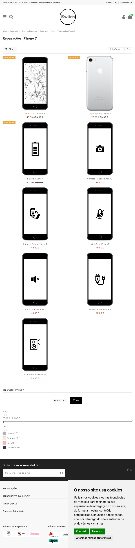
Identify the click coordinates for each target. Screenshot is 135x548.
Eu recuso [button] (97, 531)
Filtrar (9, 49)
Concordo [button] (81, 531)
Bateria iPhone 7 (35, 179)
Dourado (12, 438)
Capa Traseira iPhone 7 (100, 113)
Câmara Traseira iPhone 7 (99, 179)
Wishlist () (111, 3)
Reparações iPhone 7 (13, 390)
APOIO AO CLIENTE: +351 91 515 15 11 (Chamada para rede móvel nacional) (32, 3)
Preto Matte (13, 448)
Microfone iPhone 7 (99, 244)
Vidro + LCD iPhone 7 (35, 113)
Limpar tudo (60, 400)
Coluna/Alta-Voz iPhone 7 (35, 375)
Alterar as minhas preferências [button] (93, 537)
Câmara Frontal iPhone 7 (35, 244)
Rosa (10, 443)
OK (76, 400)
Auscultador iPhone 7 (35, 309)
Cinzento (12, 433)
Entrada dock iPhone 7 (100, 309)
